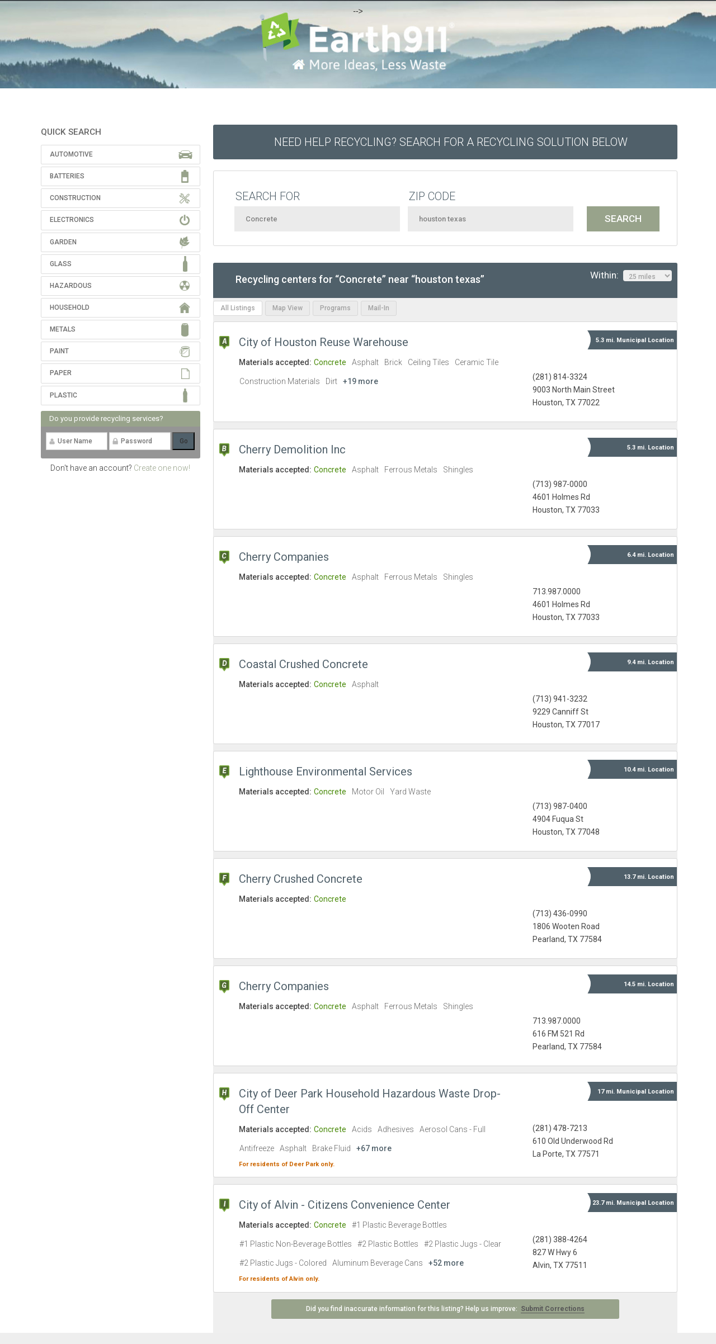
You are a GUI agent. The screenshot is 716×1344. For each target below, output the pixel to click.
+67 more (374, 1148)
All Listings (237, 308)
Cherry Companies (284, 557)
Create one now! (162, 467)
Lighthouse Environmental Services (325, 771)
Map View (287, 308)
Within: (631, 275)
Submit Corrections (553, 1309)
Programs (335, 308)
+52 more (446, 1262)
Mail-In (378, 308)
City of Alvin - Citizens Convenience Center (344, 1205)
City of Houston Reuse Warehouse (323, 342)
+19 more (360, 381)
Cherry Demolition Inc (292, 449)
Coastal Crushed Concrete (303, 664)
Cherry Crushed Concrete (300, 879)
